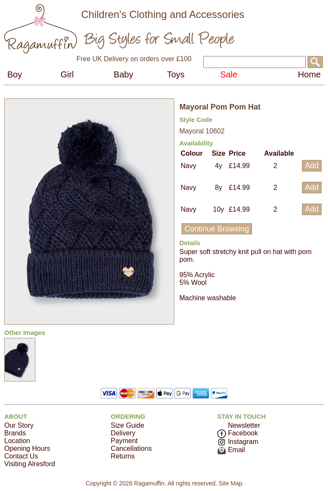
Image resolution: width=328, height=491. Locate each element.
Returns (123, 456)
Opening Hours (27, 448)
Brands (15, 433)
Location (17, 440)
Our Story (18, 425)
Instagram (237, 441)
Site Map (230, 483)
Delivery (123, 433)
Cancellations (131, 448)
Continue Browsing (216, 229)
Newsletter (244, 425)
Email (231, 449)
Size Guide (127, 425)
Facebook (237, 433)
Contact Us (21, 456)
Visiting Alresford (29, 463)
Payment (124, 440)
